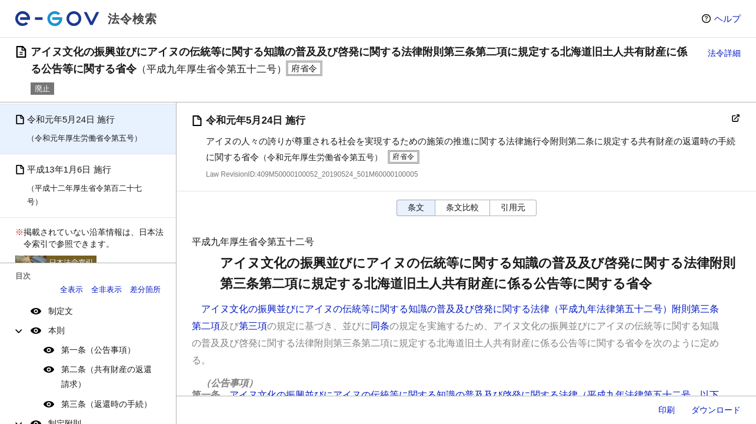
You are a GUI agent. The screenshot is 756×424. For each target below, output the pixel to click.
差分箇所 (145, 289)
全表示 (71, 289)
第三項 (253, 326)
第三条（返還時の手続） (106, 404)
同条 (380, 326)
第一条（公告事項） (98, 350)
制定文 (60, 311)
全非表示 (106, 289)
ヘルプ (727, 19)
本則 (56, 330)
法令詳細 (724, 53)
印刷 (666, 410)
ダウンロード (716, 410)
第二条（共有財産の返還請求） (106, 377)
